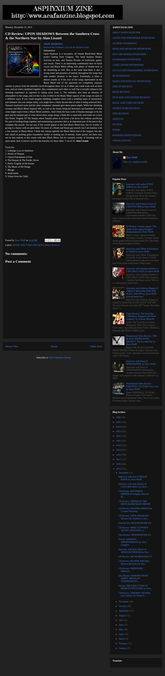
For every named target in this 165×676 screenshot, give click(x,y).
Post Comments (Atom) (60, 357)
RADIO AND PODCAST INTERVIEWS (132, 81)
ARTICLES (118, 119)
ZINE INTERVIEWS (122, 86)
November (124, 601)
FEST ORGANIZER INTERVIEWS (129, 54)
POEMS (116, 130)
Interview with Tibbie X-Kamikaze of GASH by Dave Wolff (142, 250)
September (124, 611)
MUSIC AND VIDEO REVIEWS (28, 245)
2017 (118, 459)
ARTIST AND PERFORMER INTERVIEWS (134, 38)
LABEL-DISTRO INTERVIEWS (128, 65)
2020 (118, 445)
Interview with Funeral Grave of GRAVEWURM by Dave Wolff (141, 205)
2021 (118, 441)
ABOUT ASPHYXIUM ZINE (126, 32)
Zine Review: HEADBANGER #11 (134, 535)
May (121, 629)
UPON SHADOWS (53, 44)
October (123, 606)
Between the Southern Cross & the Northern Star (66, 47)
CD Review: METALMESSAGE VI (135, 556)
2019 (118, 450)
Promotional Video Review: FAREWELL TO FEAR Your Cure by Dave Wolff (142, 386)
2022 (118, 436)
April (121, 634)
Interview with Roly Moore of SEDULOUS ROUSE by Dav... (134, 550)
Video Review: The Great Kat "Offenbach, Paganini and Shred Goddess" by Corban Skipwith (141, 316)
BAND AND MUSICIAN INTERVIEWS (132, 49)
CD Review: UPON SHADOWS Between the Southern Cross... (133, 517)
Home (54, 346)
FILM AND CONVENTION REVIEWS (131, 97)
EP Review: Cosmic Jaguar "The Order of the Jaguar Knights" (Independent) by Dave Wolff (141, 229)
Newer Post (11, 346)
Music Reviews (52, 245)
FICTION (117, 124)
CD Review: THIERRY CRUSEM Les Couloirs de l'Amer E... (134, 594)
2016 (118, 464)
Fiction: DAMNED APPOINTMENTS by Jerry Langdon (132, 542)
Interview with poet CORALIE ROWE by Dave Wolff (132, 478)
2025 (118, 422)
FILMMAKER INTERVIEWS (127, 59)
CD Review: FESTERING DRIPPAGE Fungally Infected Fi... (133, 494)
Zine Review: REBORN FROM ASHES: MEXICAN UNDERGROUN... (133, 579)
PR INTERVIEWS (121, 76)
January (123, 648)
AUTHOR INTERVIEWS (125, 43)
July (121, 620)
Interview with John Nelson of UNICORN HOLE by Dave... (133, 485)
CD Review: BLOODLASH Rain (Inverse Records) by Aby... (133, 562)
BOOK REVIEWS (121, 92)
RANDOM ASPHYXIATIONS (127, 135)
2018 (118, 455)
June (121, 625)
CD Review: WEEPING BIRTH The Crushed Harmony (135, 510)
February (123, 643)
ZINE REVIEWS (121, 113)
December (124, 473)
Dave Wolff (131, 157)
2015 (118, 469)
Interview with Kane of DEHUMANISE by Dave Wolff (141, 362)
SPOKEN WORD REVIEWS (126, 108)
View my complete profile (135, 162)
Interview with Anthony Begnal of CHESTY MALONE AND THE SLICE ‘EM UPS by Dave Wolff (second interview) (142, 292)
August (122, 615)
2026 (118, 417)
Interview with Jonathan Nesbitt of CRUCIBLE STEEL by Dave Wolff (142, 270)
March (122, 639)
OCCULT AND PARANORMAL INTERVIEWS (135, 70)
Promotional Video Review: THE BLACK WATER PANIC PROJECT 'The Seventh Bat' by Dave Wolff (141, 340)
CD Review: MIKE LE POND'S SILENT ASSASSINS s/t (133, 529)
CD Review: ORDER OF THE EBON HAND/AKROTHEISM (134, 502)
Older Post (96, 346)
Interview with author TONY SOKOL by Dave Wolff (139, 185)
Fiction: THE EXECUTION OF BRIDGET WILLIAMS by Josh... (135, 587)
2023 (118, 431)
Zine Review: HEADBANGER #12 (134, 523)
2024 (118, 427)
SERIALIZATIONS (122, 140)
